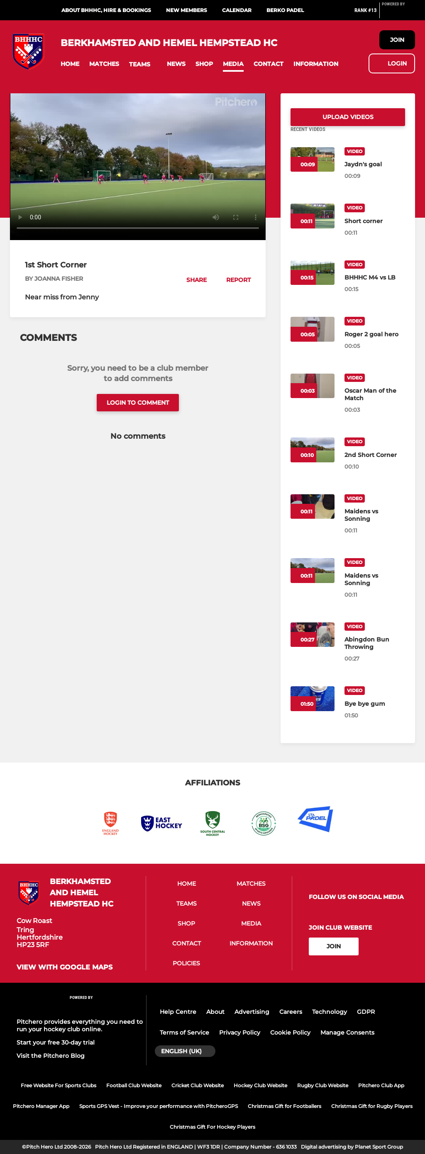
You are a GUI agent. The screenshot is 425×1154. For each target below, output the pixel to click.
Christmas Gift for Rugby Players (372, 1106)
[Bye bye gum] (374, 713)
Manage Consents (347, 1032)
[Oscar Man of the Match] (374, 404)
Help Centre (178, 1012)
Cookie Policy (290, 1032)
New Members (186, 10)
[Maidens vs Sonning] (374, 524)
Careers (290, 1012)
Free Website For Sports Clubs (58, 1085)
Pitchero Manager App (41, 1106)
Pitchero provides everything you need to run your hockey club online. (80, 1025)
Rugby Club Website (322, 1085)
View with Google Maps (64, 968)
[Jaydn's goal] (374, 174)
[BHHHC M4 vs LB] (374, 287)
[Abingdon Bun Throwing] (374, 653)
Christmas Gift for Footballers (284, 1106)
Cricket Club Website (197, 1085)
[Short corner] (374, 231)
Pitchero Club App (381, 1085)
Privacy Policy (239, 1032)
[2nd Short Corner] (374, 465)
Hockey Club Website (260, 1085)
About (215, 1012)
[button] (70, 64)
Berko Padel (285, 10)
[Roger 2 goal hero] (374, 344)
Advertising (251, 1012)
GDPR (366, 1012)
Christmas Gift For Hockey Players (212, 1127)
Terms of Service (184, 1032)
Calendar (237, 10)
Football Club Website (133, 1085)
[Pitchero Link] (398, 14)
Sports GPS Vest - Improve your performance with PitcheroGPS (158, 1106)
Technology (329, 1012)
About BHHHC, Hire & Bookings (106, 10)
